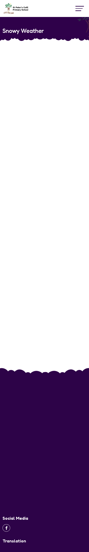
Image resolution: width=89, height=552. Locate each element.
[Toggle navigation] (79, 8)
